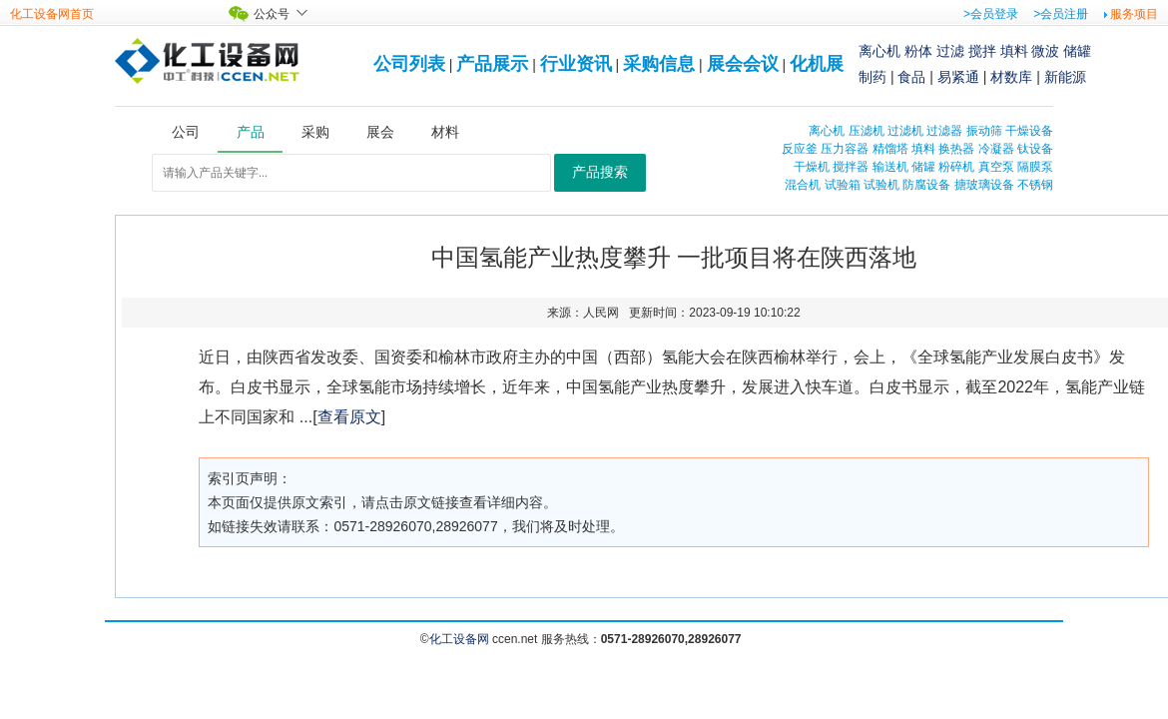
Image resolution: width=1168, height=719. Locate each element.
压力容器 (845, 149)
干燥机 (812, 167)
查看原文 (349, 416)
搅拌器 (851, 167)
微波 (1045, 51)
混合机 (803, 185)
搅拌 (982, 51)
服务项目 (1134, 14)
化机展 (817, 64)
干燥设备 (1029, 131)
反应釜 (800, 149)
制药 (872, 77)
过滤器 (944, 131)
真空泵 (996, 167)
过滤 (950, 51)
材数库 (1011, 77)
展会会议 (743, 64)
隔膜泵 (1035, 167)
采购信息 (659, 64)
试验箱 (843, 185)
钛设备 (1035, 149)
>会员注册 (1060, 14)
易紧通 (958, 77)
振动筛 (984, 131)
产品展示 (492, 64)
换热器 (956, 149)
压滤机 (866, 131)
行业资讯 (576, 64)
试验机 (881, 185)
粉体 (918, 51)
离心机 (879, 51)
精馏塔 (890, 149)
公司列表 (409, 64)
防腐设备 (926, 185)
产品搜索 (600, 172)
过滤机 (905, 131)
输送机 (890, 167)
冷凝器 (996, 149)
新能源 (1065, 77)
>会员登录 (990, 14)
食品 (911, 77)
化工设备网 (459, 639)
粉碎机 (956, 167)
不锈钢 (1035, 185)
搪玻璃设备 (984, 185)
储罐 (1077, 51)
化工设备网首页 (52, 14)
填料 (1014, 51)
